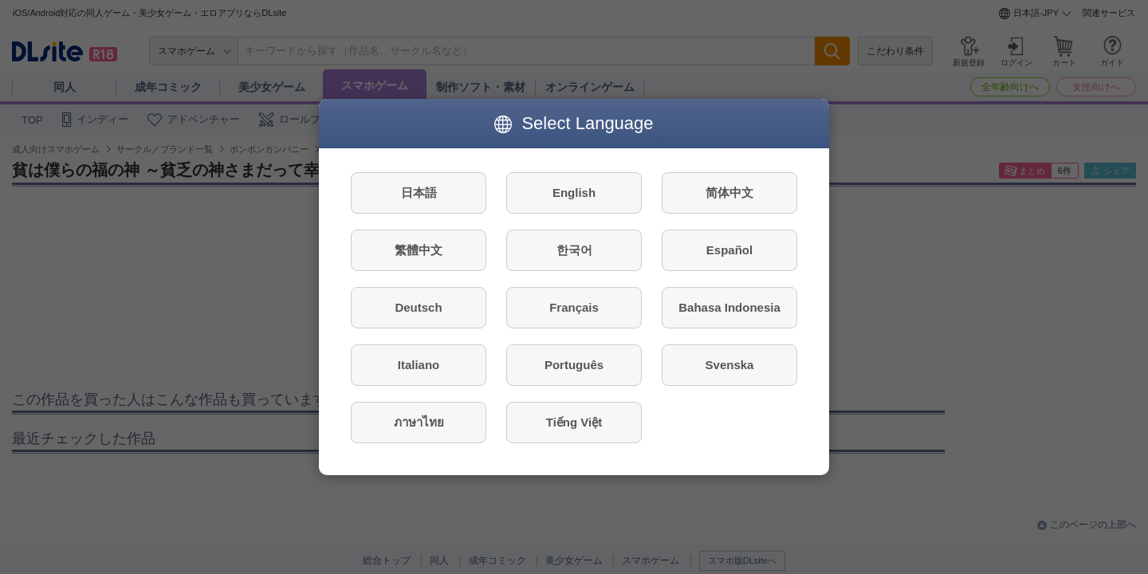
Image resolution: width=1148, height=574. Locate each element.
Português (574, 365)
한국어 (574, 250)
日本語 (419, 192)
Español (729, 250)
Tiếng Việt (574, 422)
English (574, 192)
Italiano (419, 365)
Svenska (730, 365)
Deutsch (418, 307)
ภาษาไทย (419, 422)
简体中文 (729, 192)
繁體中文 (418, 250)
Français (574, 307)
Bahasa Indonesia (729, 307)
